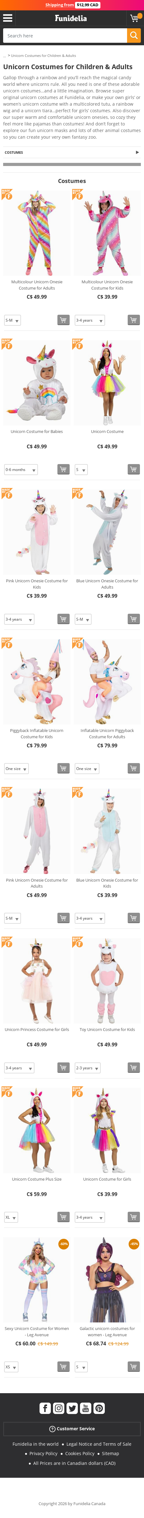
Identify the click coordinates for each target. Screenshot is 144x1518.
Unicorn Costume (107, 431)
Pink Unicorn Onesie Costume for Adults (37, 883)
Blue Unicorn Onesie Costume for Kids (107, 883)
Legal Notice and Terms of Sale (99, 1444)
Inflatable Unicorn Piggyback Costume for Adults (107, 734)
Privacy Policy (43, 1453)
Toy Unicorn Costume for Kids (107, 1029)
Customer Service (72, 1428)
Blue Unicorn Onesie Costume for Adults (107, 584)
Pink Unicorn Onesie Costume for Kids (37, 584)
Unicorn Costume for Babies (37, 431)
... (4, 55)
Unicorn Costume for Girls (107, 1179)
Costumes (14, 152)
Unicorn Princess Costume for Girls (37, 1029)
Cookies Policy (79, 1453)
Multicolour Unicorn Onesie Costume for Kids (107, 285)
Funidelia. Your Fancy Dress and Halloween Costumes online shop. (71, 18)
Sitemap (110, 1453)
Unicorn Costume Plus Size (36, 1179)
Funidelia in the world (36, 1444)
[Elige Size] (12, 320)
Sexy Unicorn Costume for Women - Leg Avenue (37, 1332)
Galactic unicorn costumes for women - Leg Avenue (107, 1332)
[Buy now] (63, 320)
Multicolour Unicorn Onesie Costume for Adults (36, 285)
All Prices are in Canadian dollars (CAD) (74, 1463)
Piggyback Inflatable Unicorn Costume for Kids (36, 734)
